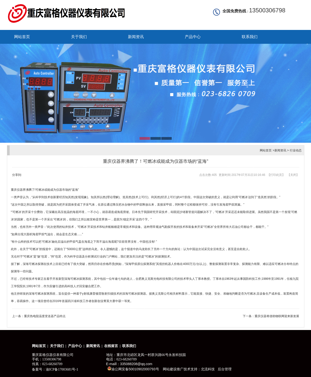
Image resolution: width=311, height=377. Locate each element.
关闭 (293, 175)
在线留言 (111, 346)
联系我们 (250, 37)
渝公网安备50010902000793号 (133, 368)
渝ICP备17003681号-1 (62, 369)
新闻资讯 (136, 37)
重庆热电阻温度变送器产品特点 (45, 316)
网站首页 (22, 37)
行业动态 (296, 150)
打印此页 (276, 175)
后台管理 (225, 369)
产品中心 (193, 37)
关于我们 (79, 37)
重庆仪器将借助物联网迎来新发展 (277, 316)
